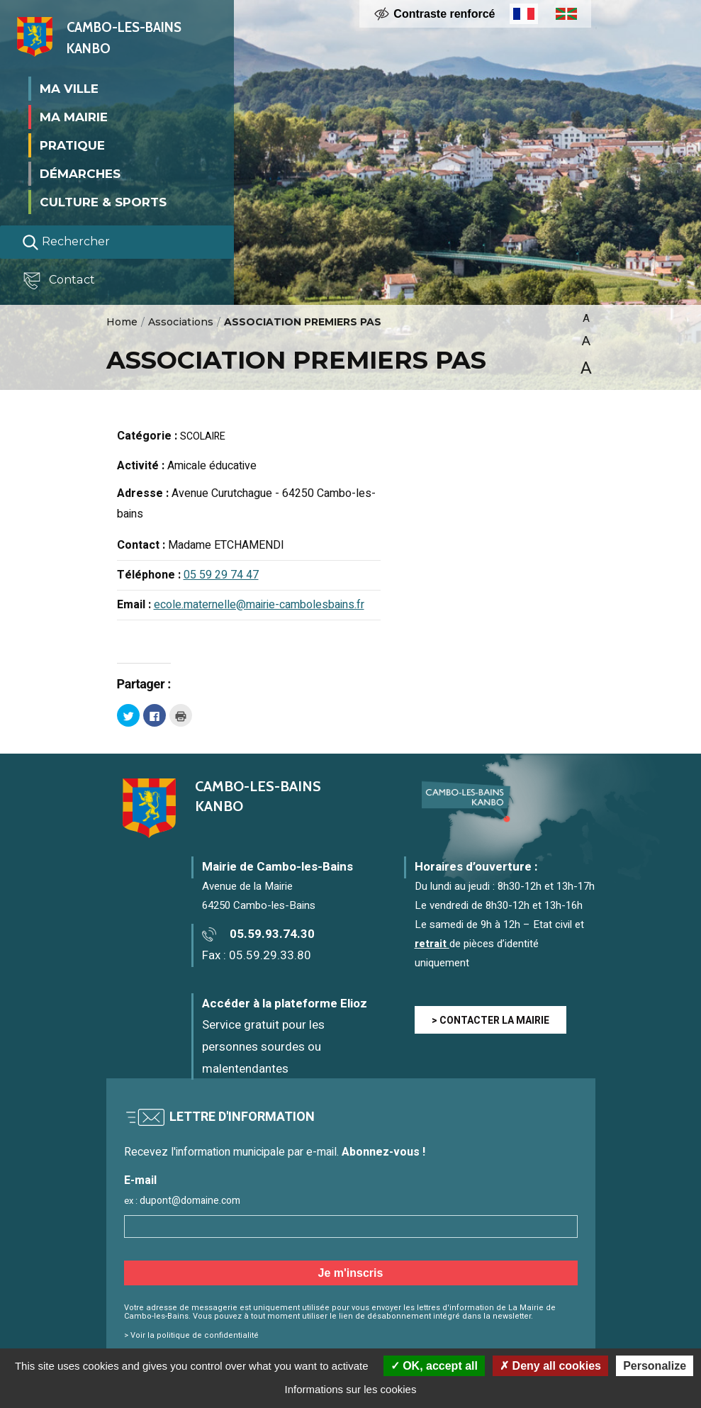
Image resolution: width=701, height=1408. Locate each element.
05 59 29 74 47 (221, 574)
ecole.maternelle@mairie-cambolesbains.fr (259, 604)
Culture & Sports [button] (103, 201)
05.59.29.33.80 (270, 955)
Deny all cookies (550, 1366)
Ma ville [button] (69, 88)
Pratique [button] (72, 145)
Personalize (654, 1366)
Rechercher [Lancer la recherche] (66, 241)
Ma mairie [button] (74, 116)
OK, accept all (434, 1366)
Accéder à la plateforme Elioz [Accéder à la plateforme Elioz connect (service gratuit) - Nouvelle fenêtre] (284, 1003)
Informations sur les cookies (351, 1389)
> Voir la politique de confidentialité (191, 1335)
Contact (59, 280)
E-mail (140, 1180)
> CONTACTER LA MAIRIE (490, 1020)
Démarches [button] (80, 173)
